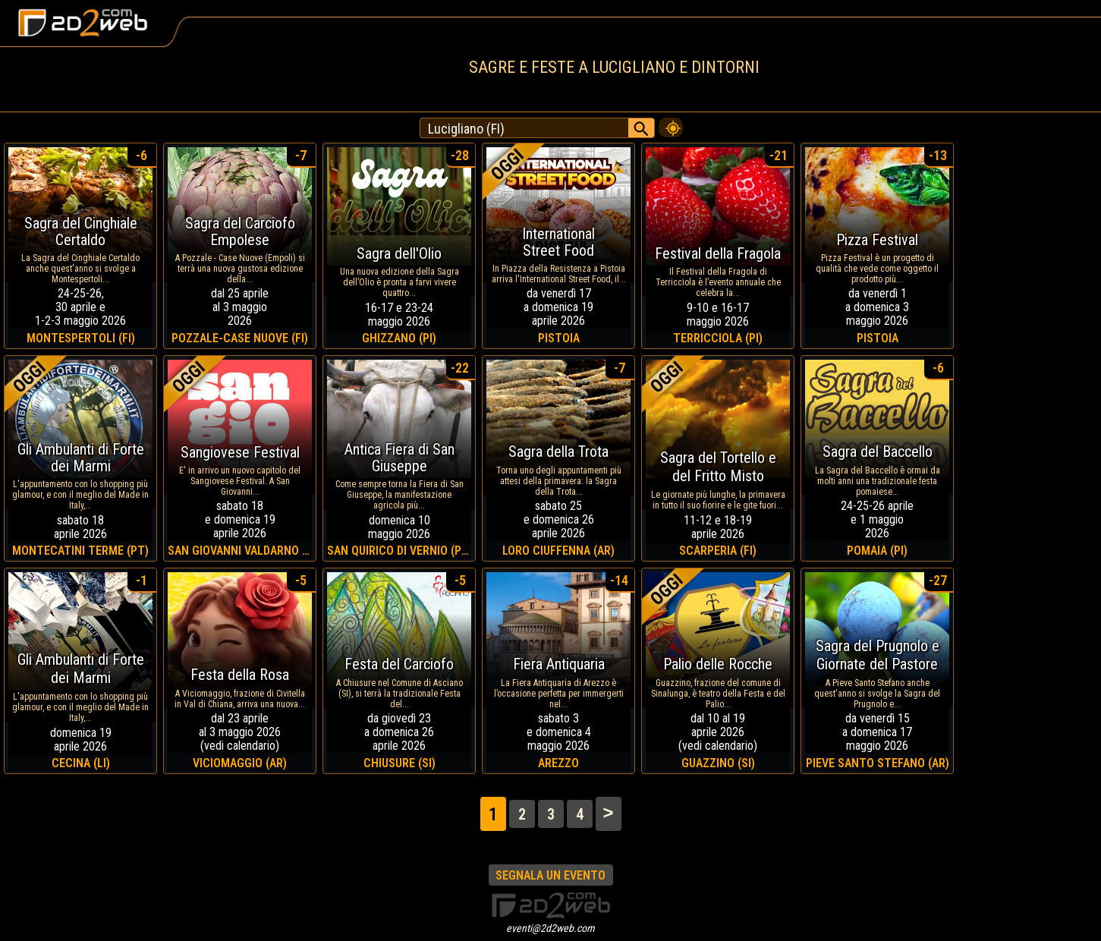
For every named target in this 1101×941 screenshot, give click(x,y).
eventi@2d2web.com (550, 928)
